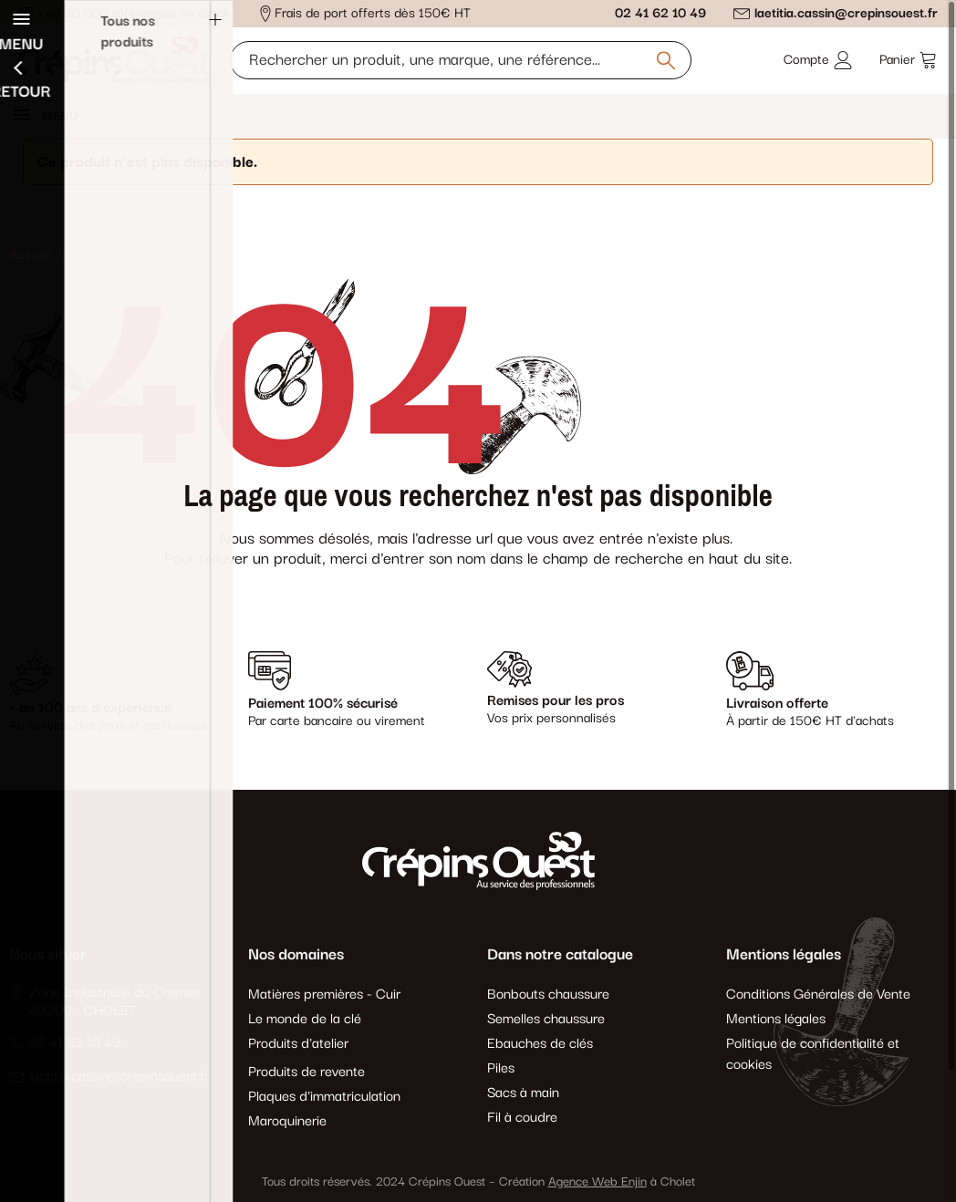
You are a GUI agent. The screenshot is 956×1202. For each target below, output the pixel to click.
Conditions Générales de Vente (818, 994)
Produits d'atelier (298, 1043)
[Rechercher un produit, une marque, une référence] (460, 60)
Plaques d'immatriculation (324, 1096)
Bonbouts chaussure (548, 994)
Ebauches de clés (540, 1043)
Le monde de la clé (304, 1019)
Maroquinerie (287, 1121)
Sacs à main (523, 1093)
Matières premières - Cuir (324, 994)
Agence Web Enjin (597, 1182)
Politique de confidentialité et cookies (812, 1054)
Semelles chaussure (546, 1019)
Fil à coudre (522, 1117)
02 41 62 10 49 (660, 13)
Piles (500, 1068)
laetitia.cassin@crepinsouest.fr (846, 13)
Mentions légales (776, 1019)
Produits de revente (306, 1072)
